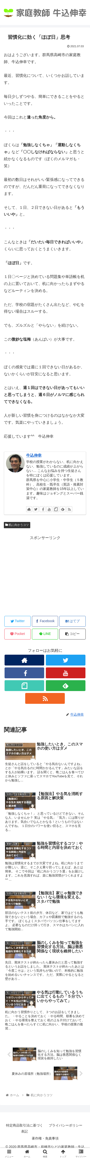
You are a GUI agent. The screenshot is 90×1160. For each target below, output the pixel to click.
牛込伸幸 (34, 455)
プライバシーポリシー (65, 1125)
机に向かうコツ (17, 525)
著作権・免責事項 (45, 1138)
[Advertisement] (45, 575)
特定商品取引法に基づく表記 (24, 1128)
